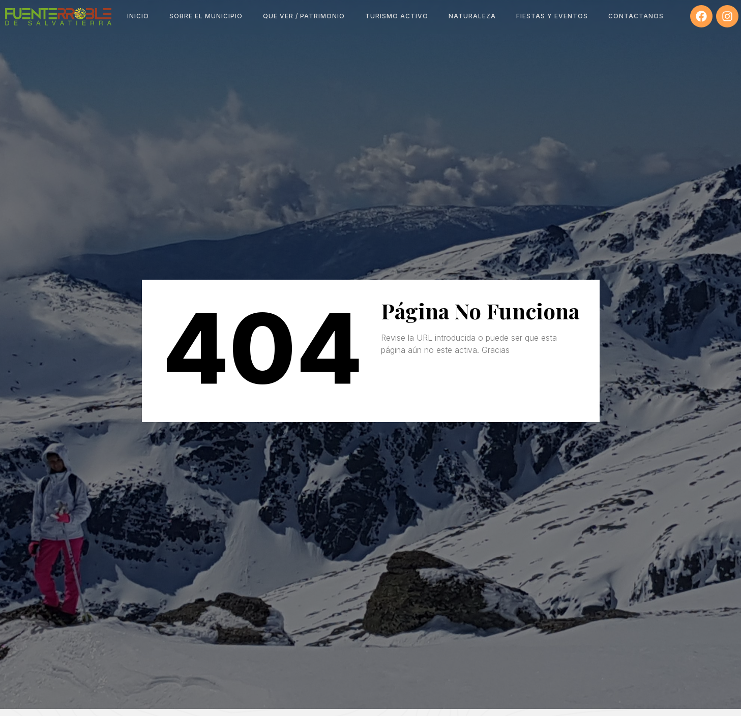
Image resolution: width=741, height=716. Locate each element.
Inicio (138, 16)
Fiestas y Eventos (552, 16)
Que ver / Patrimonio (304, 16)
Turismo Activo (396, 16)
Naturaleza (472, 16)
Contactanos (636, 16)
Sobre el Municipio (206, 16)
